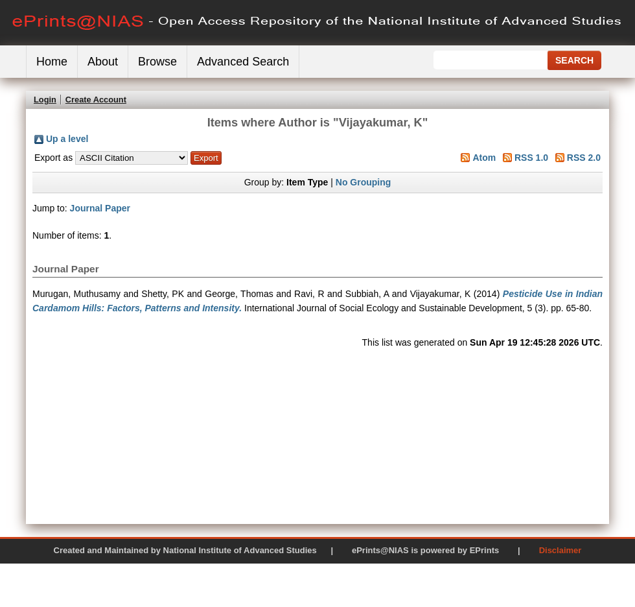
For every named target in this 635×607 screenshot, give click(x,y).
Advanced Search (243, 61)
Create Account (95, 99)
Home (51, 61)
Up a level (67, 139)
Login (45, 99)
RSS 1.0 (531, 157)
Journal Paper (100, 208)
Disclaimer (560, 550)
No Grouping (363, 182)
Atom (484, 157)
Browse (157, 61)
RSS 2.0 (584, 157)
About (102, 61)
